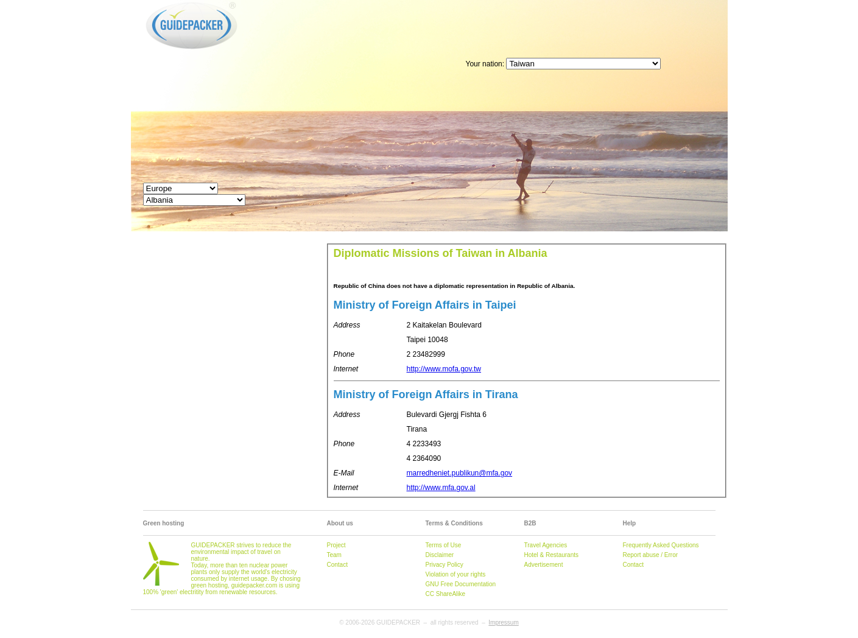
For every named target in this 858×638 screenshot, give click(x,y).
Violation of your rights (456, 574)
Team (334, 555)
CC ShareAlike (446, 594)
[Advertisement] (506, 27)
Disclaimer (440, 555)
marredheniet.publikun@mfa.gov (460, 473)
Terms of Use (444, 545)
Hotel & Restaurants (551, 555)
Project (336, 545)
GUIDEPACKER (156, 2)
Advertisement (543, 564)
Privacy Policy (444, 564)
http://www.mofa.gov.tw (444, 369)
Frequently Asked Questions (661, 545)
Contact (337, 564)
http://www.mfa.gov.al (441, 487)
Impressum (503, 622)
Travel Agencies (546, 545)
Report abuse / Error (650, 555)
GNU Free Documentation (461, 584)
